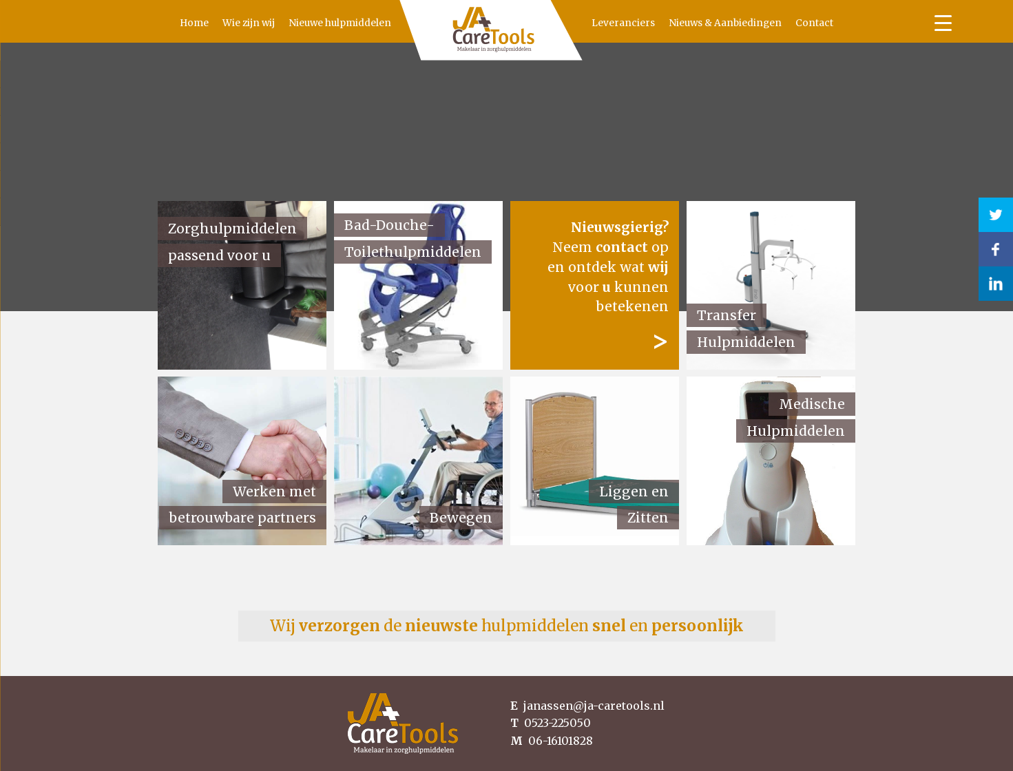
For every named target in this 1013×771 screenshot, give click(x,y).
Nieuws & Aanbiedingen (754, 23)
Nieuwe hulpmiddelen (311, 23)
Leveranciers (652, 23)
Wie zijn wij (220, 23)
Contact (843, 23)
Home (165, 23)
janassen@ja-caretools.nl (587, 705)
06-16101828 (551, 741)
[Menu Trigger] (943, 22)
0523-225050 (550, 723)
